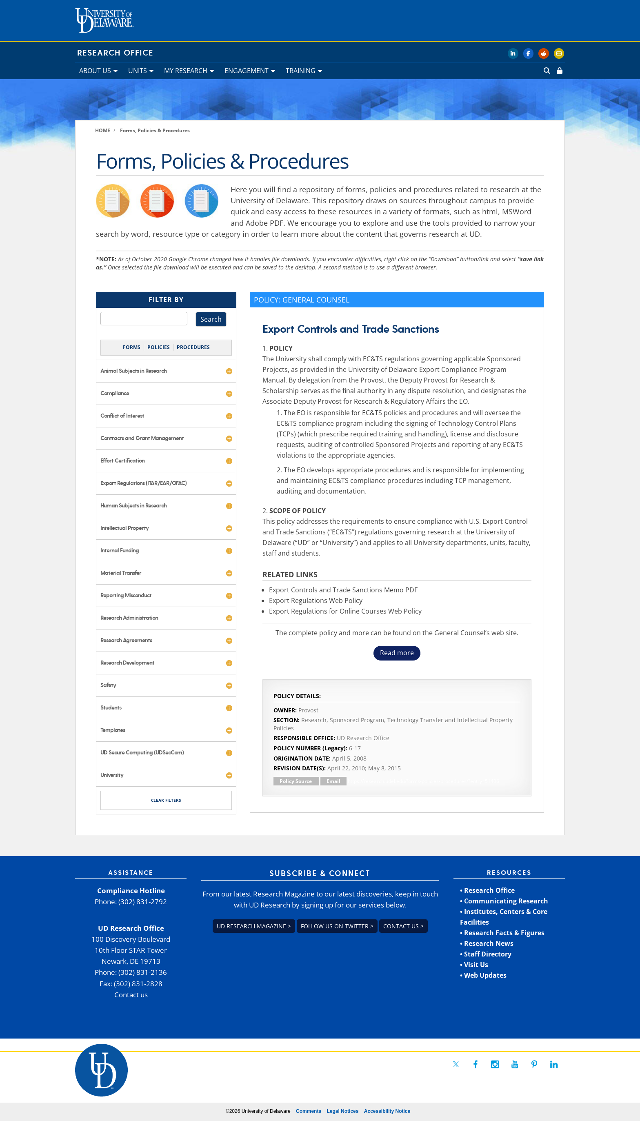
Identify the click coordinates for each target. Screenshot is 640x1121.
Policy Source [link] (296, 781)
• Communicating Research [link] (504, 900)
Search (211, 319)
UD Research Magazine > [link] (254, 926)
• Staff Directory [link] (485, 954)
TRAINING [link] (301, 70)
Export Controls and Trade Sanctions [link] (350, 329)
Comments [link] (308, 1111)
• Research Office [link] (487, 890)
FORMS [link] (131, 347)
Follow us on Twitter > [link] (337, 926)
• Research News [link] (486, 943)
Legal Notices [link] (342, 1111)
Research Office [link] (115, 53)
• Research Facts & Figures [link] (502, 932)
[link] (559, 70)
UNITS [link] (137, 70)
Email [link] (333, 781)
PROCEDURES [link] (193, 347)
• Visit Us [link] (474, 964)
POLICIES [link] (158, 347)
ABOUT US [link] (95, 70)
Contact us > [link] (403, 926)
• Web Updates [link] (483, 975)
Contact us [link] (131, 994)
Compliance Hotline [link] (131, 890)
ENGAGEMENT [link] (246, 70)
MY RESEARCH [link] (185, 70)
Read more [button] (397, 652)
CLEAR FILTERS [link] (166, 800)
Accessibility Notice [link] (387, 1111)
